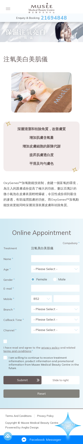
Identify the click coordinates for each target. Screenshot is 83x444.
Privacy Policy (45, 416)
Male (62, 279)
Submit (22, 380)
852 (36, 299)
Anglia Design (30, 427)
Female (41, 279)
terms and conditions (17, 351)
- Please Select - (45, 269)
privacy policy (50, 347)
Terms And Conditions (18, 416)
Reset (41, 394)
